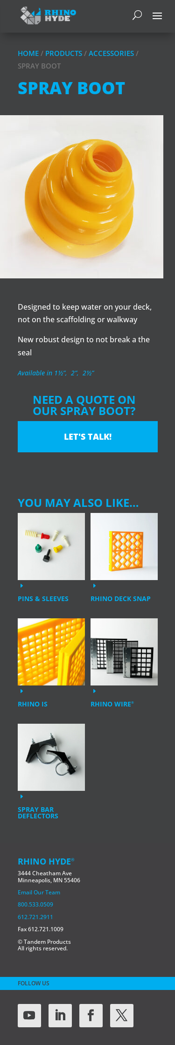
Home (28, 53)
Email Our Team (39, 892)
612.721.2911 (35, 917)
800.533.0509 (35, 904)
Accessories (111, 53)
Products (63, 53)
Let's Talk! (88, 436)
